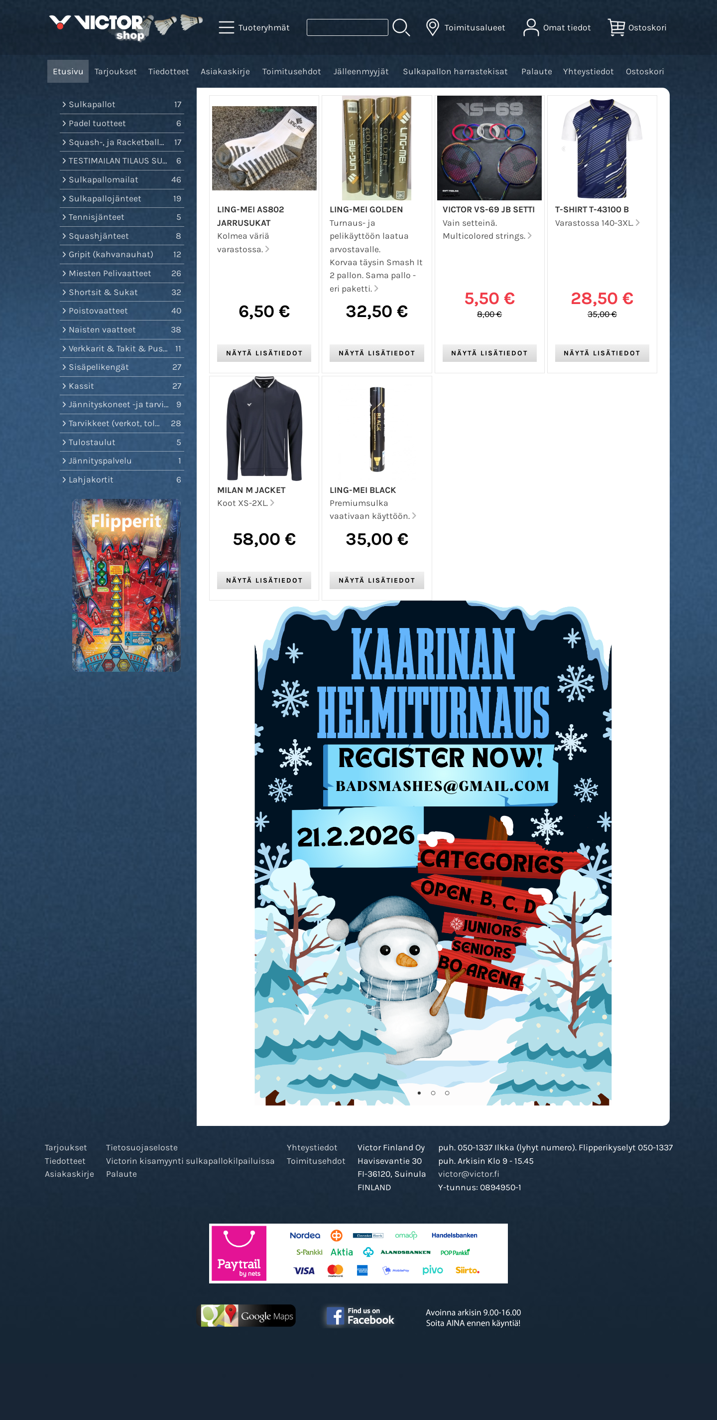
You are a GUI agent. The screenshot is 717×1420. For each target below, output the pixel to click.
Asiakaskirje (225, 71)
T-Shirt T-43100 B (592, 209)
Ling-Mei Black (363, 490)
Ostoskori (645, 71)
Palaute (536, 71)
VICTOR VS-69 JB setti (489, 209)
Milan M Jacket (251, 490)
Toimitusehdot (291, 71)
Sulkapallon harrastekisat (455, 71)
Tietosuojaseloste (142, 1147)
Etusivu (68, 71)
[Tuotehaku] (347, 27)
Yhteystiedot (588, 71)
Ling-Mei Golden (366, 209)
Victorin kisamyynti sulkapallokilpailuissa (190, 1161)
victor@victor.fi (468, 1174)
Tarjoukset (116, 71)
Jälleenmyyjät (361, 71)
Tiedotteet (168, 71)
